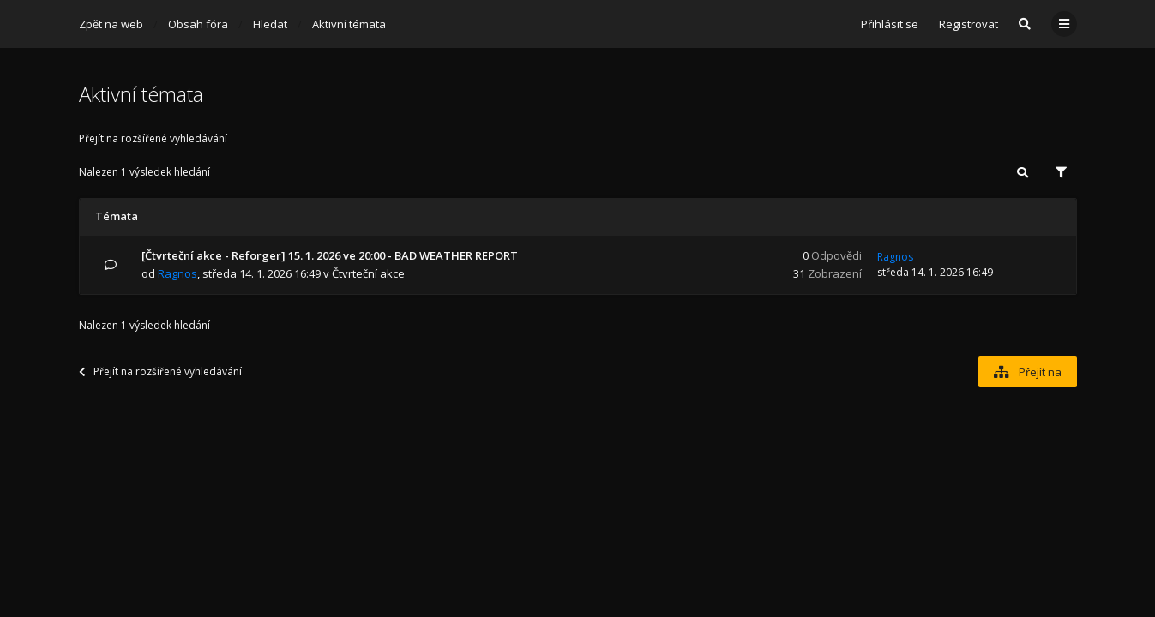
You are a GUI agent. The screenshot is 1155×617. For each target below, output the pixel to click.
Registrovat (968, 24)
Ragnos (177, 273)
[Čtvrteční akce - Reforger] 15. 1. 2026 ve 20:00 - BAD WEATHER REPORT (329, 255)
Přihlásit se (889, 24)
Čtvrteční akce (368, 273)
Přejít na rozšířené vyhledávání (153, 138)
